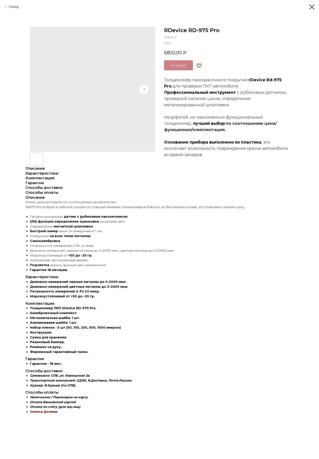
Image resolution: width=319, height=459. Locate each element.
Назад (13, 7)
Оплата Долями (43, 412)
